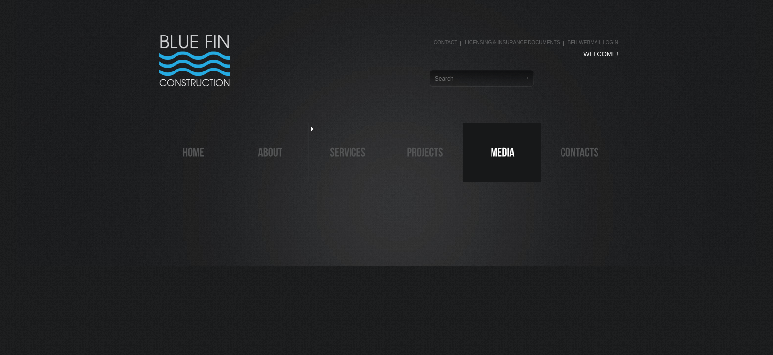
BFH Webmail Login (593, 42)
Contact (445, 42)
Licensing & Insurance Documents (512, 42)
